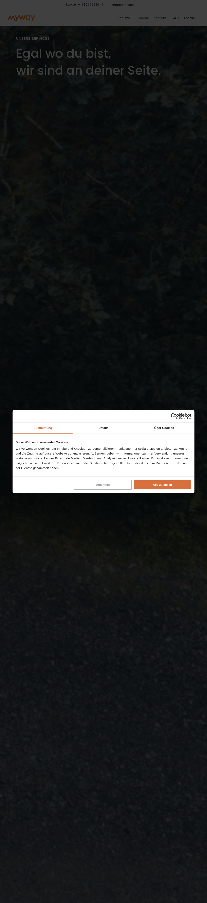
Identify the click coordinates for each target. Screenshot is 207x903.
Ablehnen (103, 484)
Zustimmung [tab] (43, 428)
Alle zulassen (162, 484)
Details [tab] (103, 428)
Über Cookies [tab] (164, 428)
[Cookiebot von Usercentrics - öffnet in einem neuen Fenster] (173, 416)
